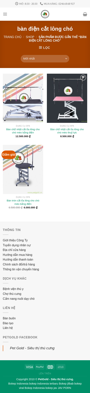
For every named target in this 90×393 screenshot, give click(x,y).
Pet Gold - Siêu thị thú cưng (32, 348)
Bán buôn (9, 318)
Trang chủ (13, 37)
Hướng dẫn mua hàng (17, 254)
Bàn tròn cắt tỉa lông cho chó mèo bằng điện (23, 202)
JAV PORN (64, 387)
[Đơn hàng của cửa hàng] (45, 58)
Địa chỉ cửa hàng (14, 250)
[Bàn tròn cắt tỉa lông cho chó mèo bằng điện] (23, 169)
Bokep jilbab (66, 383)
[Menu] (5, 14)
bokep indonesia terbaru (43, 383)
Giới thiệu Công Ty (15, 240)
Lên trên (45, 373)
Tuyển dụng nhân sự (17, 245)
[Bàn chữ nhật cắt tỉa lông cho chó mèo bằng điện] (23, 98)
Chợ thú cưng (12, 293)
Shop (30, 37)
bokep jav (51, 387)
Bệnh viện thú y (13, 289)
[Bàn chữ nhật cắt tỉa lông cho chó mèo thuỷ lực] (67, 98)
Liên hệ (8, 328)
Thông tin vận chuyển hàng (21, 269)
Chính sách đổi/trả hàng (19, 264)
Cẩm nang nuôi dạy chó (18, 298)
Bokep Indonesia (18, 383)
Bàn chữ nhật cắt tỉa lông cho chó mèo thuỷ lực (67, 131)
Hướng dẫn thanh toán (18, 259)
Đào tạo (8, 323)
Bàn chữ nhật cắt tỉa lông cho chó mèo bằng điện (23, 131)
